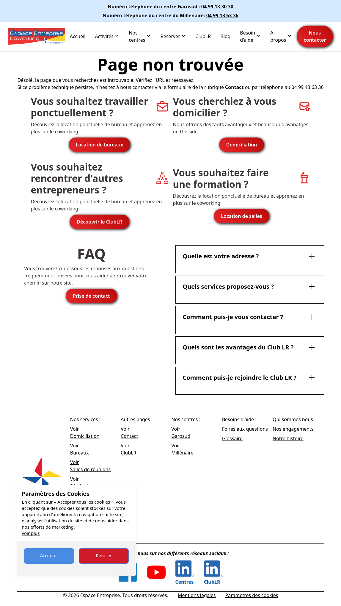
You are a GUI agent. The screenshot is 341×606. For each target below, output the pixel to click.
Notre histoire (288, 438)
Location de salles (241, 216)
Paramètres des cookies (251, 595)
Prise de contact (91, 296)
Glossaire (232, 438)
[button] (107, 36)
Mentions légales (197, 595)
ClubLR (203, 36)
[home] (36, 36)
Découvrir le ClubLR (99, 221)
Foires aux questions (245, 429)
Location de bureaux (99, 144)
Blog (225, 36)
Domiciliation (241, 144)
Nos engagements (293, 429)
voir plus (31, 533)
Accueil (78, 36)
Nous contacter (315, 36)
